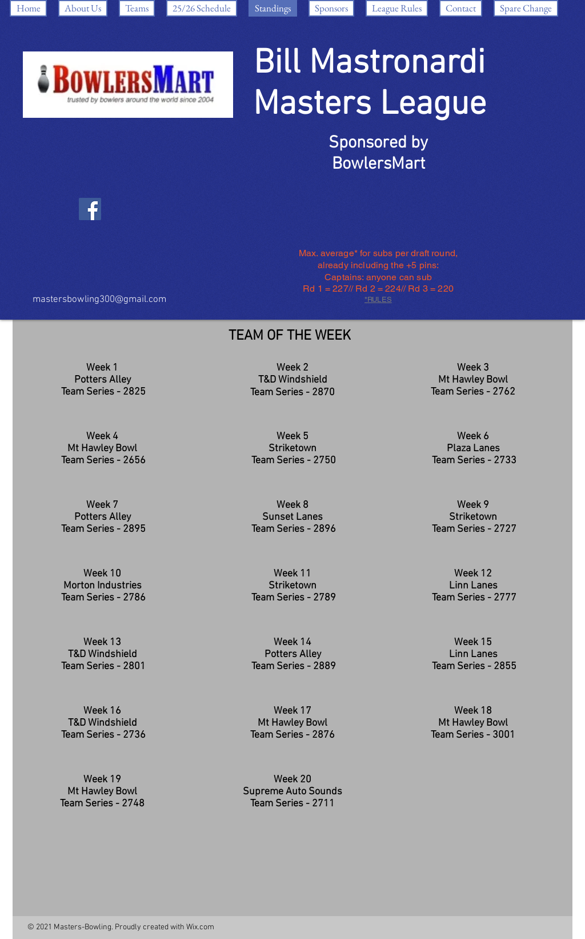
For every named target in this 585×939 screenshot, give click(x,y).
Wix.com (200, 927)
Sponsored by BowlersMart (378, 154)
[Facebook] (90, 209)
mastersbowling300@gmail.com (99, 299)
